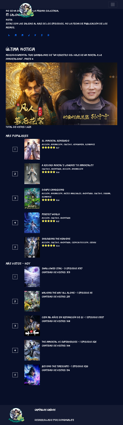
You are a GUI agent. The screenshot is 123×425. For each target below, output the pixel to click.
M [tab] (15, 35)
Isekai (93, 242)
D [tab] (48, 35)
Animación (56, 144)
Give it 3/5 (48, 147)
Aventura (56, 169)
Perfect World (51, 214)
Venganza (78, 144)
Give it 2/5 (46, 147)
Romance (90, 144)
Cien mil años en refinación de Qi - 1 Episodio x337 (73, 317)
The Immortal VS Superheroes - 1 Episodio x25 (69, 341)
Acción (45, 144)
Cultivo (68, 144)
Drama (106, 193)
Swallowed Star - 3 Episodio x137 (62, 268)
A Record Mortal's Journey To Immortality (68, 165)
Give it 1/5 (43, 147)
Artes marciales (72, 193)
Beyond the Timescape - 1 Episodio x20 (65, 366)
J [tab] (28, 35)
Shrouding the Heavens (56, 238)
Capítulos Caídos (45, 409)
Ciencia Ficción (80, 242)
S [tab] (41, 35)
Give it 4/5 (51, 147)
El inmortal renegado (55, 140)
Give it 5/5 (54, 147)
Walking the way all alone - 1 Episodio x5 (67, 292)
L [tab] (9, 35)
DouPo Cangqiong (53, 189)
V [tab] (35, 35)
